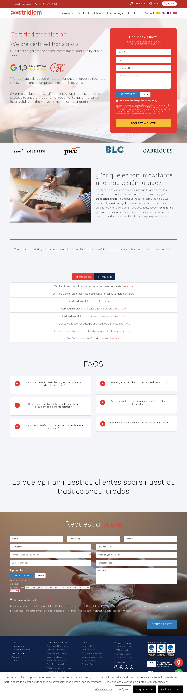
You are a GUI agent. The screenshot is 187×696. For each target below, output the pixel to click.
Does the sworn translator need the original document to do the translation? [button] (53, 405)
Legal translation (55, 657)
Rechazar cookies (170, 689)
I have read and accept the (30, 599)
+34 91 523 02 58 (46, 4)
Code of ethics (88, 649)
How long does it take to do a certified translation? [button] (139, 382)
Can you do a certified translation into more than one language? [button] (53, 427)
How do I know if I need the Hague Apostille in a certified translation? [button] (53, 384)
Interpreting (115, 13)
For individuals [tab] (104, 276)
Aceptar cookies (144, 689)
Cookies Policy (89, 664)
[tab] (51, 385)
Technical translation (56, 664)
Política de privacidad (142, 610)
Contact (149, 13)
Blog (154, 3)
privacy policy (45, 600)
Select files (127, 94)
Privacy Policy (154, 113)
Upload (145, 94)
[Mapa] (178, 662)
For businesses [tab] (83, 276)
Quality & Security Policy (93, 657)
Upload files (17, 570)
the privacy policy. (136, 100)
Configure (123, 689)
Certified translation (90, 13)
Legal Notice (88, 646)
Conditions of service (92, 653)
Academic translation (57, 660)
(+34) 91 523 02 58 (123, 657)
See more (127, 286)
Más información (103, 689)
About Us (134, 13)
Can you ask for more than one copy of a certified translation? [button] (138, 402)
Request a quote (162, 624)
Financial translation (56, 653)
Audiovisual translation (57, 646)
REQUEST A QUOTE (143, 123)
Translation (65, 13)
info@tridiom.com (21, 4)
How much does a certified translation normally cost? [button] (139, 422)
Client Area (138, 3)
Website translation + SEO (59, 668)
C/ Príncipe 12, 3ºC (123, 646)
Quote (169, 3)
